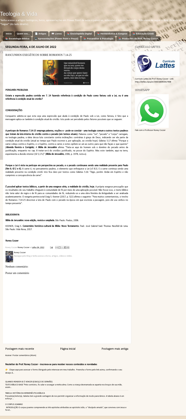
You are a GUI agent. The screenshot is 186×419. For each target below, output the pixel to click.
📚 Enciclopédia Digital (79, 33)
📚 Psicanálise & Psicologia (98, 38)
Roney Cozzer (11, 241)
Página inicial (67, 348)
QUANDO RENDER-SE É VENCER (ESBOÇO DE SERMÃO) (28, 382)
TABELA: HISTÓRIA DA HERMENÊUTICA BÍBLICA (25, 393)
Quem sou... (23, 33)
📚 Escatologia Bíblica (17, 38)
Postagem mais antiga (115, 348)
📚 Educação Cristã (143, 33)
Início (9, 33)
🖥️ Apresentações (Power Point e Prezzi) (56, 38)
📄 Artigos (40, 33)
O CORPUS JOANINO (14, 404)
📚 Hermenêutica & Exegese (112, 33)
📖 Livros (56, 33)
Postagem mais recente (19, 348)
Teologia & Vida (19, 14)
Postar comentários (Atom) (24, 355)
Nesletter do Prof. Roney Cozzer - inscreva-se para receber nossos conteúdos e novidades (51, 364)
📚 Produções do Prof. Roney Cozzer (138, 38)
